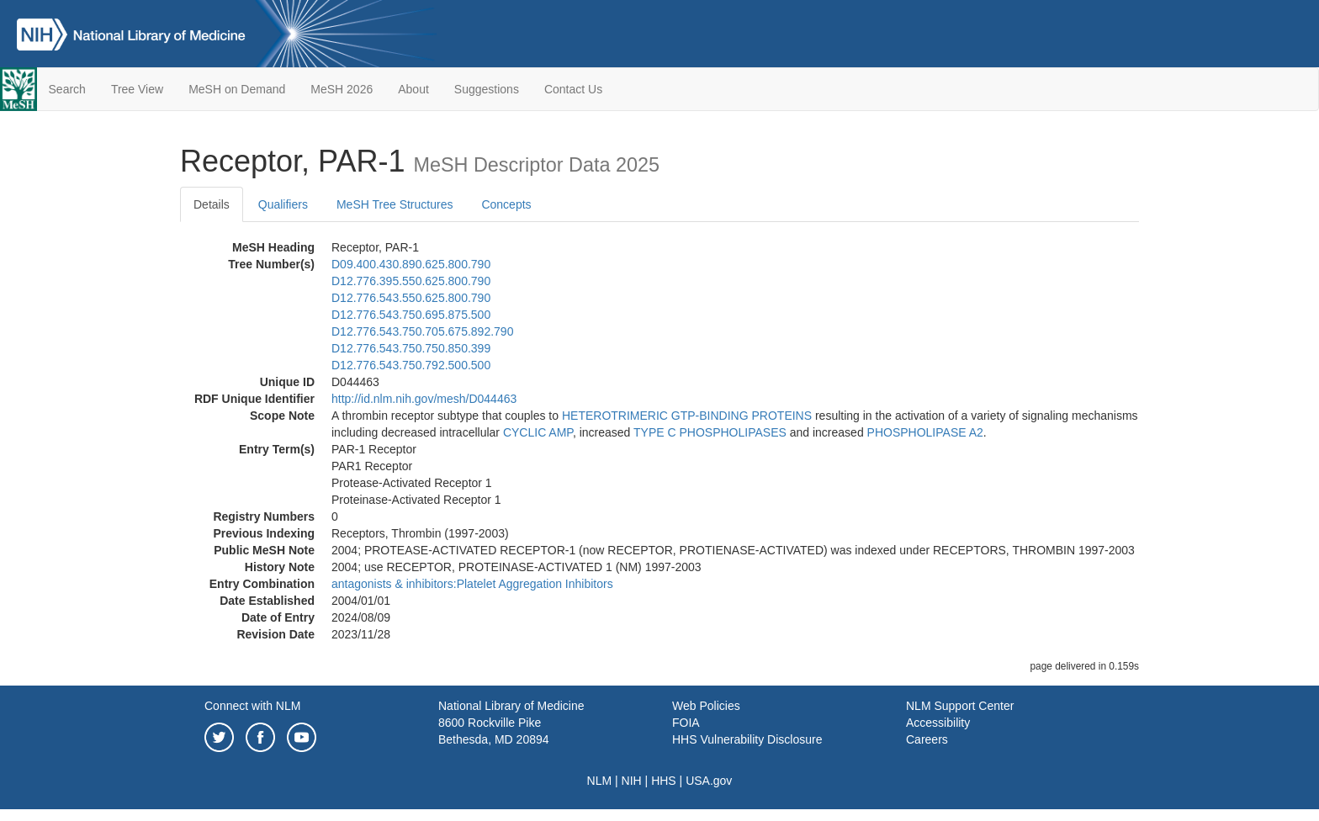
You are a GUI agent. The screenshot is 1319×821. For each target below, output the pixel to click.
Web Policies (706, 705)
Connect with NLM (252, 705)
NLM (599, 780)
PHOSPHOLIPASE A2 (925, 432)
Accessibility (938, 722)
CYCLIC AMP (538, 432)
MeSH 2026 (341, 89)
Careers (927, 739)
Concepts (506, 204)
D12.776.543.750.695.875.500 (410, 314)
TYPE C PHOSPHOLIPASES (710, 432)
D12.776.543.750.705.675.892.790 (422, 331)
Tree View (137, 89)
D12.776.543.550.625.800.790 (410, 298)
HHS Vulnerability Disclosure (747, 739)
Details (211, 204)
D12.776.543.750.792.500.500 (410, 365)
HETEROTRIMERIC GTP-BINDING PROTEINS (687, 415)
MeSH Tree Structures (394, 204)
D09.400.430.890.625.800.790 (410, 264)
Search (67, 89)
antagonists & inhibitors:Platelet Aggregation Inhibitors (472, 584)
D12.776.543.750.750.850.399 (410, 348)
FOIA (686, 722)
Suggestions (486, 89)
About (413, 89)
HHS (663, 780)
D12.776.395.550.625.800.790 (410, 281)
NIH (632, 780)
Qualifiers (283, 204)
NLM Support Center (960, 705)
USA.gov (709, 780)
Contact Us (573, 89)
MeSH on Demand (236, 89)
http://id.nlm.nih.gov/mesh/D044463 (423, 398)
